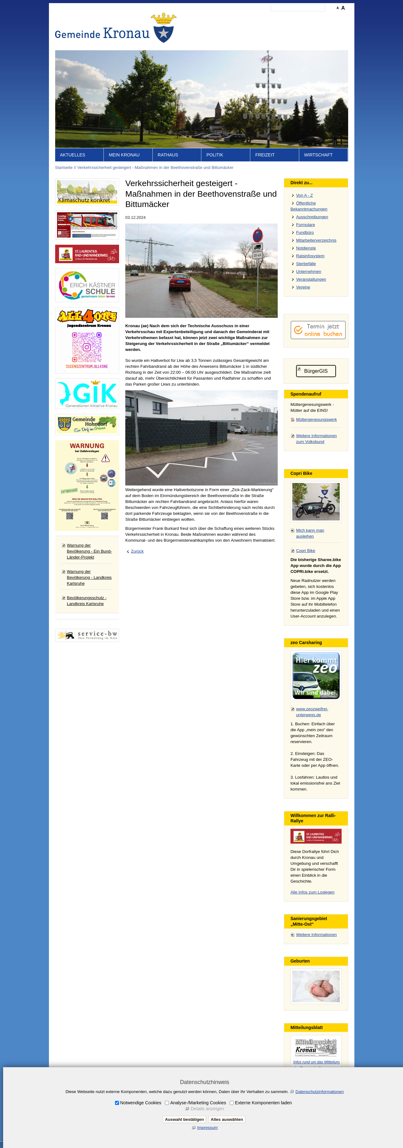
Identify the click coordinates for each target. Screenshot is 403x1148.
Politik (214, 154)
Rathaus (168, 154)
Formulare (305, 224)
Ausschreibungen (312, 216)
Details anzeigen (207, 1108)
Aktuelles (72, 154)
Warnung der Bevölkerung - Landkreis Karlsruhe (89, 577)
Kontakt (240, 17)
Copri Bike (305, 550)
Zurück (137, 551)
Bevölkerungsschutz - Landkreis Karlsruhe (87, 600)
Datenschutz (289, 17)
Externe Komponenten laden (263, 1102)
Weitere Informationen (316, 934)
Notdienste (306, 248)
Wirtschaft (318, 154)
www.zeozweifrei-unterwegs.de (312, 712)
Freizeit (265, 154)
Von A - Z (304, 195)
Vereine (303, 287)
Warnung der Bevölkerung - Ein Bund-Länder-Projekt (89, 551)
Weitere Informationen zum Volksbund (316, 438)
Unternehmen (308, 271)
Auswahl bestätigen (184, 1119)
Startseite (204, 17)
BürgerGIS (316, 371)
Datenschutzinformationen (319, 1091)
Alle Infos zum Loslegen (312, 892)
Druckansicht (318, 17)
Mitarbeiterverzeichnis (316, 240)
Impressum (263, 17)
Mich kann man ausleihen (310, 533)
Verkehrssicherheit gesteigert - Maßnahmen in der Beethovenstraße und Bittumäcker (155, 167)
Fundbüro (305, 232)
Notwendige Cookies (140, 1102)
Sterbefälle (306, 263)
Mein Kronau (124, 154)
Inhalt (223, 17)
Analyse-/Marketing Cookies (198, 1102)
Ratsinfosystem (310, 256)
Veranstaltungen (311, 279)
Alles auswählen (227, 1119)
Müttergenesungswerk (316, 419)
